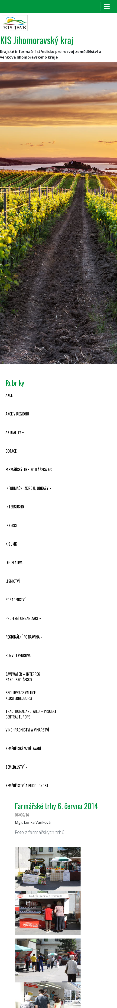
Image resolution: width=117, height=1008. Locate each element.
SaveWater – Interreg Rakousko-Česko (23, 676)
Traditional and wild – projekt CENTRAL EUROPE (31, 714)
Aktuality (13, 432)
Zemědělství (15, 767)
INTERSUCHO (15, 507)
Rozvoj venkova (18, 655)
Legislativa (14, 562)
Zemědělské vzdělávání (23, 748)
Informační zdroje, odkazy (27, 488)
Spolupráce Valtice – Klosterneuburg (22, 695)
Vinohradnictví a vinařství (27, 730)
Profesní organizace (22, 618)
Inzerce (11, 525)
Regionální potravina (23, 637)
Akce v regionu (17, 414)
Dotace (11, 451)
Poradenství (16, 600)
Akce (9, 395)
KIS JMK (11, 544)
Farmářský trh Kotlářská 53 (29, 469)
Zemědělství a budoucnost (27, 785)
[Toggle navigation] (106, 6)
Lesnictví (13, 581)
